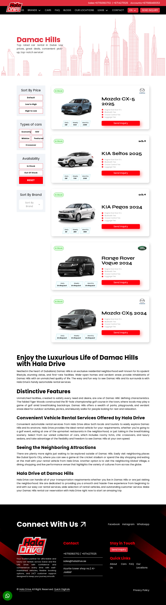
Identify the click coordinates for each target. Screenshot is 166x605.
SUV (37, 131)
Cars (48, 10)
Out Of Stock (31, 172)
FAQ (57, 10)
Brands (32, 10)
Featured (38, 138)
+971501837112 (103, 3)
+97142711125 (120, 3)
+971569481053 (151, 3)
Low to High (31, 104)
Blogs (67, 10)
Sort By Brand (32, 204)
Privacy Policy (141, 590)
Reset (31, 180)
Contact (118, 10)
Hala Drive (25, 589)
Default (31, 97)
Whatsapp (143, 524)
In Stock (31, 166)
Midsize (25, 138)
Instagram (128, 524)
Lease (101, 10)
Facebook (114, 524)
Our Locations (84, 10)
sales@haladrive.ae (74, 561)
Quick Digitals (62, 589)
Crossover (31, 145)
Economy (26, 131)
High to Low (31, 111)
